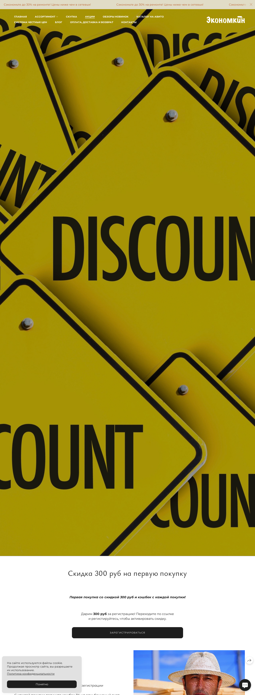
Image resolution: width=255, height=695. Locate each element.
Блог (58, 22)
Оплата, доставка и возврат (91, 22)
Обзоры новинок (115, 16)
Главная (20, 16)
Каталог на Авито (150, 16)
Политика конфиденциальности (31, 673)
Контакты (128, 22)
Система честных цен (30, 22)
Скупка (71, 16)
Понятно (42, 684)
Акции (90, 16)
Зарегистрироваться (127, 633)
